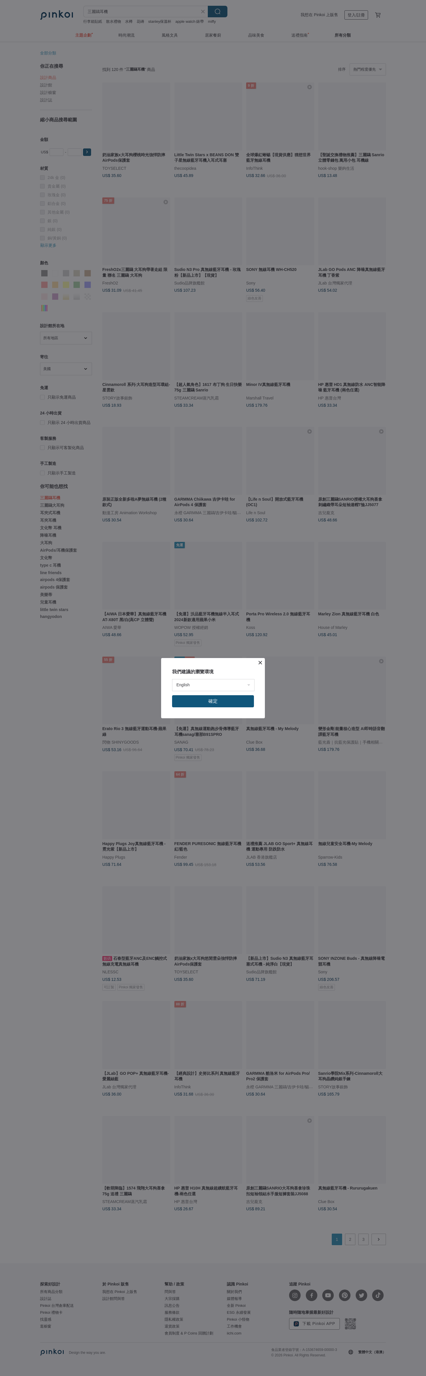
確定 (213, 701)
